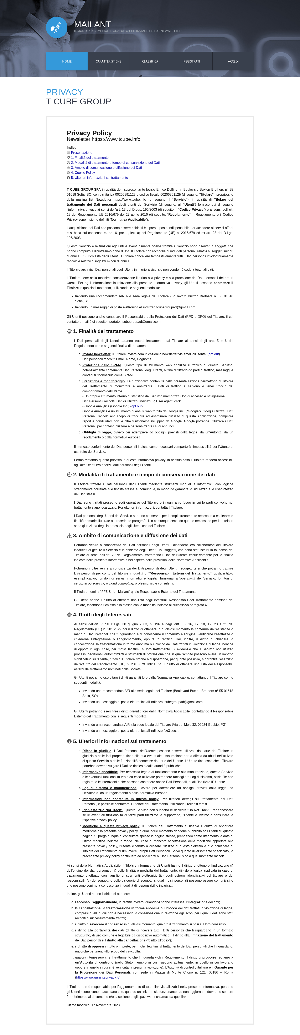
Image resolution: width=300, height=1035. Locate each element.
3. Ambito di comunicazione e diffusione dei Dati (104, 167)
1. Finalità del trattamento (88, 157)
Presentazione (79, 152)
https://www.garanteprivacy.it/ (97, 977)
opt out (214, 354)
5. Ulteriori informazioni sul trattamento (97, 177)
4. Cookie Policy (81, 172)
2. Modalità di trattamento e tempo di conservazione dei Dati (113, 162)
